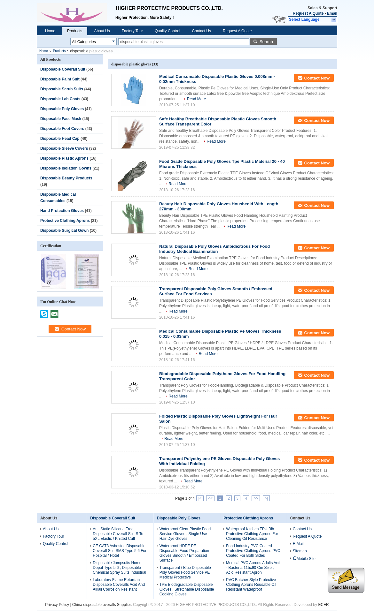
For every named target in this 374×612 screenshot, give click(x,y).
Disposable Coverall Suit (62, 69)
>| (266, 498)
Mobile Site (304, 558)
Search (266, 41)
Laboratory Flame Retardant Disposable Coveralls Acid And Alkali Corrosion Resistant (119, 585)
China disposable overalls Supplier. (102, 604)
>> (255, 498)
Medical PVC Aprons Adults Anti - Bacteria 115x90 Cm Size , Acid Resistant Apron (253, 568)
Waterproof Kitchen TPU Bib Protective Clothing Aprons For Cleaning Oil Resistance (252, 534)
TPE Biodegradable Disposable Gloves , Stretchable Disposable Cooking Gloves (187, 589)
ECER (323, 604)
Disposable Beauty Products (66, 178)
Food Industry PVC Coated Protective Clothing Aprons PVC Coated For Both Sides (253, 551)
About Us (102, 31)
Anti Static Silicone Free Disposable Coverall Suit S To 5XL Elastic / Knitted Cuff (118, 534)
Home (50, 31)
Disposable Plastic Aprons (64, 158)
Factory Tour (132, 31)
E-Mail (298, 543)
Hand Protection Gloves (62, 210)
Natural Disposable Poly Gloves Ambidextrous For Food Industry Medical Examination (214, 249)
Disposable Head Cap (60, 138)
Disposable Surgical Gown (64, 230)
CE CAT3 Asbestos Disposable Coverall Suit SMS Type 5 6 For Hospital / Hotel (119, 551)
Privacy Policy (57, 604)
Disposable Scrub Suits (61, 89)
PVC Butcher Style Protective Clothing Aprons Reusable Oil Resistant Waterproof (251, 585)
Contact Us (201, 31)
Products (74, 31)
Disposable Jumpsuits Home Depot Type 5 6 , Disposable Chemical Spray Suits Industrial (119, 568)
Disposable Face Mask (60, 119)
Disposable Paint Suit (60, 79)
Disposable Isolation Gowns (65, 168)
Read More (196, 99)
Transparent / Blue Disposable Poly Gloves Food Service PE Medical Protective (185, 572)
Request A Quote (308, 13)
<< (210, 498)
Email (332, 13)
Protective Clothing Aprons (65, 220)
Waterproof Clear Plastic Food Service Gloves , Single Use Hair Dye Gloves (185, 534)
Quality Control (167, 31)
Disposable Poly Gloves (62, 109)
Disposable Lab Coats (60, 99)
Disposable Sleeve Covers (64, 148)
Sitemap (300, 551)
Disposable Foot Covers (62, 128)
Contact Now (317, 78)
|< (199, 498)
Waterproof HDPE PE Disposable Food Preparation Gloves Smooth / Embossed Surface (184, 553)
